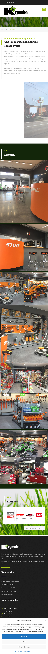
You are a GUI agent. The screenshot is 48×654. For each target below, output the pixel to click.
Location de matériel (8, 588)
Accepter (24, 636)
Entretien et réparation (8, 591)
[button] (45, 620)
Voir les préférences (24, 647)
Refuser (24, 642)
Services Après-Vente (8, 584)
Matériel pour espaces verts (10, 581)
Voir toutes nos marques (34, 528)
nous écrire (7, 617)
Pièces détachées (7, 594)
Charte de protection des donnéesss (23, 651)
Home (3, 30)
